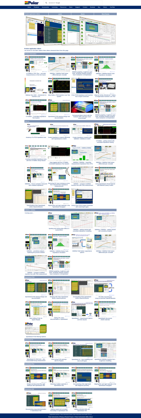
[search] (73, 3)
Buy (99, 7)
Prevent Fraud (69, 417)
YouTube (112, 7)
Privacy (62, 417)
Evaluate (92, 7)
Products (36, 7)
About (91, 417)
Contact (85, 7)
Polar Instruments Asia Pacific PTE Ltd (82, 414)
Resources (63, 7)
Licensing (54, 7)
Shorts (83, 14)
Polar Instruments (53, 417)
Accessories (45, 7)
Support (77, 7)
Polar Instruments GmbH (66, 414)
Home (29, 7)
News (70, 7)
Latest (60, 14)
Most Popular (105, 14)
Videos (105, 7)
